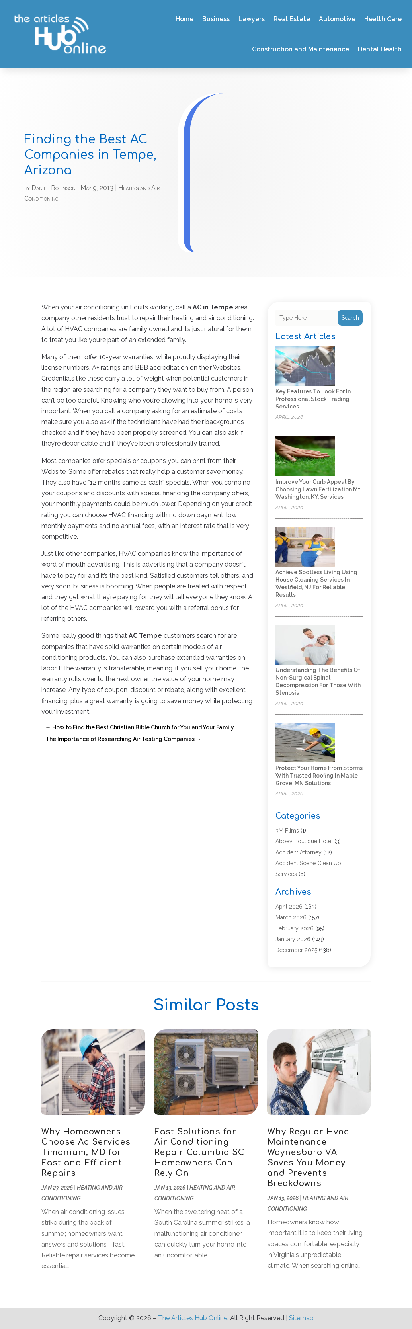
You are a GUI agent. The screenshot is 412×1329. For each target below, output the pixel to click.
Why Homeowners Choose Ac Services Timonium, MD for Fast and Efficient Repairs (86, 1152)
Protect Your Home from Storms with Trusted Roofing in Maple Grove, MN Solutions (319, 775)
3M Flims (287, 830)
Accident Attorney (298, 852)
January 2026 (292, 939)
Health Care (383, 19)
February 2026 (294, 928)
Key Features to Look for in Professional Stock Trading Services (313, 399)
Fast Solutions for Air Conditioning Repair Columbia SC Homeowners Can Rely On (199, 1152)
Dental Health (380, 49)
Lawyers (251, 19)
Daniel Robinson (53, 188)
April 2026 (289, 906)
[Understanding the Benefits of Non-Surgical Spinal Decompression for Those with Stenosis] (305, 645)
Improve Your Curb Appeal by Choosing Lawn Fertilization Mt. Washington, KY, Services (318, 489)
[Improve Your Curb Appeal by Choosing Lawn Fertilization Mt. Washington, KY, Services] (305, 456)
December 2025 (296, 950)
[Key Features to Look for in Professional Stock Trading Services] (305, 366)
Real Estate (291, 19)
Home (184, 19)
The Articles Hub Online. (193, 1318)
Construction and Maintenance (300, 49)
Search (350, 318)
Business (216, 19)
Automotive (337, 19)
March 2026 (291, 917)
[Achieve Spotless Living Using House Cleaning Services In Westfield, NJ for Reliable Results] (305, 547)
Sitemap (301, 1318)
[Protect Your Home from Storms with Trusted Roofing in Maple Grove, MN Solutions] (305, 743)
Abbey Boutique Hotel (304, 841)
